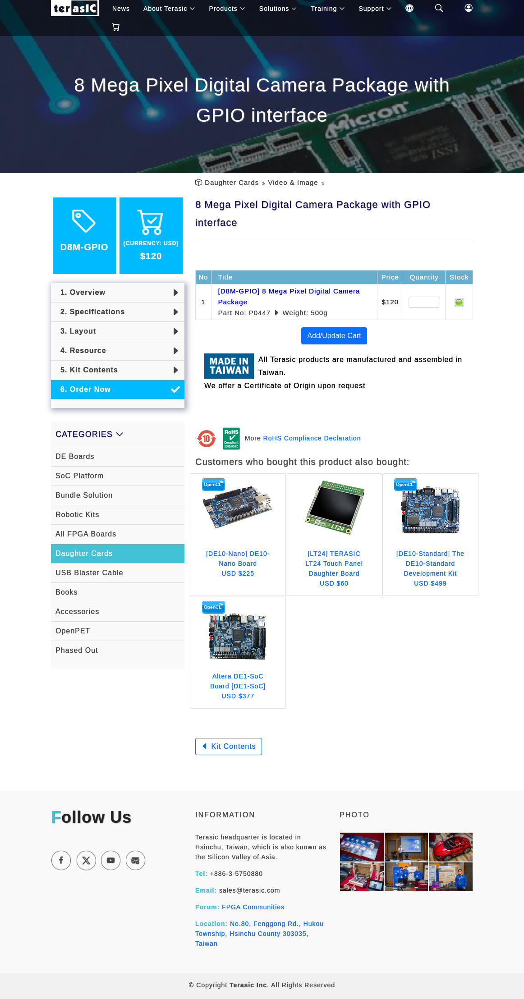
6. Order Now (82, 389)
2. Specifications (90, 312)
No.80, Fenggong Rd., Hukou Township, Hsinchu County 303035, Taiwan (259, 933)
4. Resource (80, 350)
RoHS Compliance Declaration (312, 437)
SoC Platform (79, 476)
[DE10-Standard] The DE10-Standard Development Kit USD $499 (430, 568)
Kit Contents (228, 746)
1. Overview (80, 292)
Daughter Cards (232, 182)
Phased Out (76, 650)
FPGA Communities (253, 907)
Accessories (77, 611)
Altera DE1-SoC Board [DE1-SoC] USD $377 (238, 686)
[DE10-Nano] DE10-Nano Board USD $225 (238, 563)
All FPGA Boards (85, 534)
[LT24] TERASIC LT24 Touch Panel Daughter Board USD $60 (334, 568)
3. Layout (75, 331)
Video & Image (293, 182)
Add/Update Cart (334, 335)
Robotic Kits (77, 514)
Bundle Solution (84, 495)
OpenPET (72, 631)
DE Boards (74, 456)
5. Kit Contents (86, 370)
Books (66, 592)
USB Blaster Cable (89, 573)
